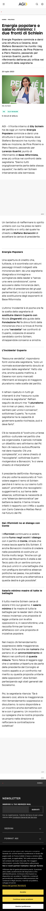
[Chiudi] (43, 848)
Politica (11, 19)
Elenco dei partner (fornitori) (14, 886)
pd (4, 111)
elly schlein (13, 111)
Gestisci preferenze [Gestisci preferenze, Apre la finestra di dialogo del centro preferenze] (23, 906)
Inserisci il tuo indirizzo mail (16, 804)
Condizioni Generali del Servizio (25, 817)
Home (4, 19)
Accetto (23, 892)
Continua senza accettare (23, 899)
